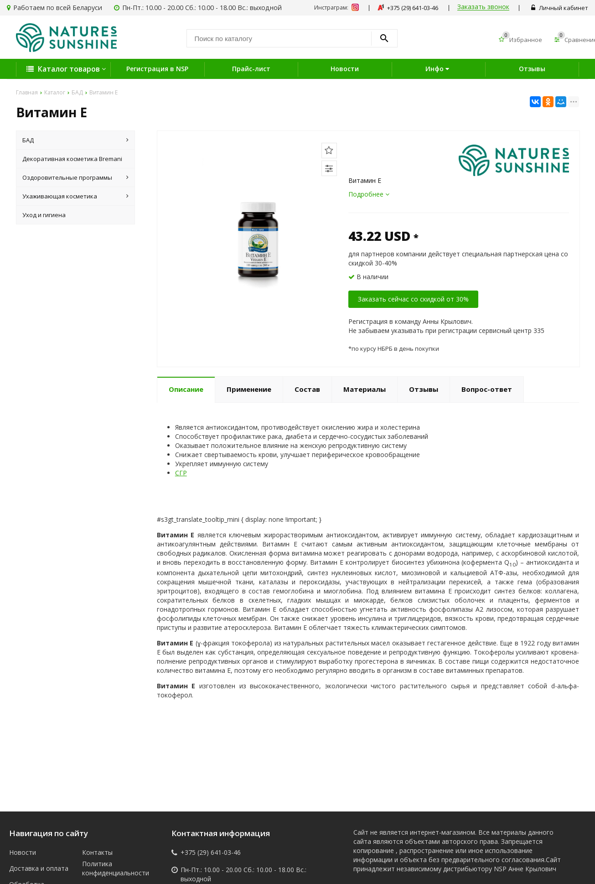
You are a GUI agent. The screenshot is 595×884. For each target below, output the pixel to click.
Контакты (97, 852)
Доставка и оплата (38, 868)
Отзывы (532, 68)
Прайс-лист (251, 68)
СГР (181, 472)
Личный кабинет (559, 8)
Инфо (438, 68)
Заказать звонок (483, 7)
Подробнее (368, 194)
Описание (186, 389)
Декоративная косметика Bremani (72, 159)
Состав (307, 389)
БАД (75, 140)
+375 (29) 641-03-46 (211, 852)
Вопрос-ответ (486, 389)
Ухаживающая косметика (75, 196)
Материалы (364, 389)
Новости (345, 68)
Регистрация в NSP (157, 68)
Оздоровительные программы (75, 177)
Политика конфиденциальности (112, 868)
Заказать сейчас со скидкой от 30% (413, 299)
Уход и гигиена (44, 215)
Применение (249, 389)
